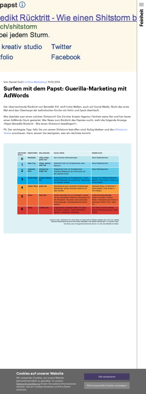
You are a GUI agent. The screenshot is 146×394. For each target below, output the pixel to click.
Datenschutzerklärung (28, 383)
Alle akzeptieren (106, 376)
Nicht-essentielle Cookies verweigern (107, 385)
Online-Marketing (35, 81)
